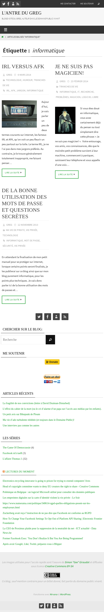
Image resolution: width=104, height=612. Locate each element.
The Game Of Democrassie (16, 447)
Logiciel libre (90, 97)
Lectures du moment (20, 471)
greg (9, 74)
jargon (20, 90)
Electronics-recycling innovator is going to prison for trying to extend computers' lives (46, 481)
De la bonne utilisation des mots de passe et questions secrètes (24, 203)
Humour (27, 80)
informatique (35, 90)
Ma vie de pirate (15, 230)
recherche (87, 91)
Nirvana (53, 594)
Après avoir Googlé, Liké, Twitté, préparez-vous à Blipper (32, 544)
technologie (13, 80)
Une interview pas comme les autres (21, 425)
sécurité (8, 245)
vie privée (19, 245)
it (78, 91)
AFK (13, 90)
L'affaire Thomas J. (12, 458)
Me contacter (68, 3)
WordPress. (65, 594)
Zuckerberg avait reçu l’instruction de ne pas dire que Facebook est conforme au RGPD (47, 513)
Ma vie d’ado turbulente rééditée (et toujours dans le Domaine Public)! (38, 420)
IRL (8, 90)
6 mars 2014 (24, 74)
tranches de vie (68, 86)
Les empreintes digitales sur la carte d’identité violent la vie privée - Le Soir (41, 497)
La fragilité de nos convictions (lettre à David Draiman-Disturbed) (36, 403)
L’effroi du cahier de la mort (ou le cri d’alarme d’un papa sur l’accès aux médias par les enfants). (52, 409)
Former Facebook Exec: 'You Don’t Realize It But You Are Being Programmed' (43, 538)
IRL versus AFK (23, 66)
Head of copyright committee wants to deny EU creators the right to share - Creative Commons (51, 486)
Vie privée (31, 230)
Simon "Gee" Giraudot (77, 562)
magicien (75, 97)
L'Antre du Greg (22, 12)
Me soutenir (87, 3)
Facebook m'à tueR (12, 453)
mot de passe (32, 240)
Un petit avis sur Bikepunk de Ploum (21, 414)
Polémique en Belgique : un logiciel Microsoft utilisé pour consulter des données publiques (49, 492)
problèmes (62, 97)
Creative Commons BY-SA (59, 566)
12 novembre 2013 (28, 224)
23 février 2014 (79, 81)
